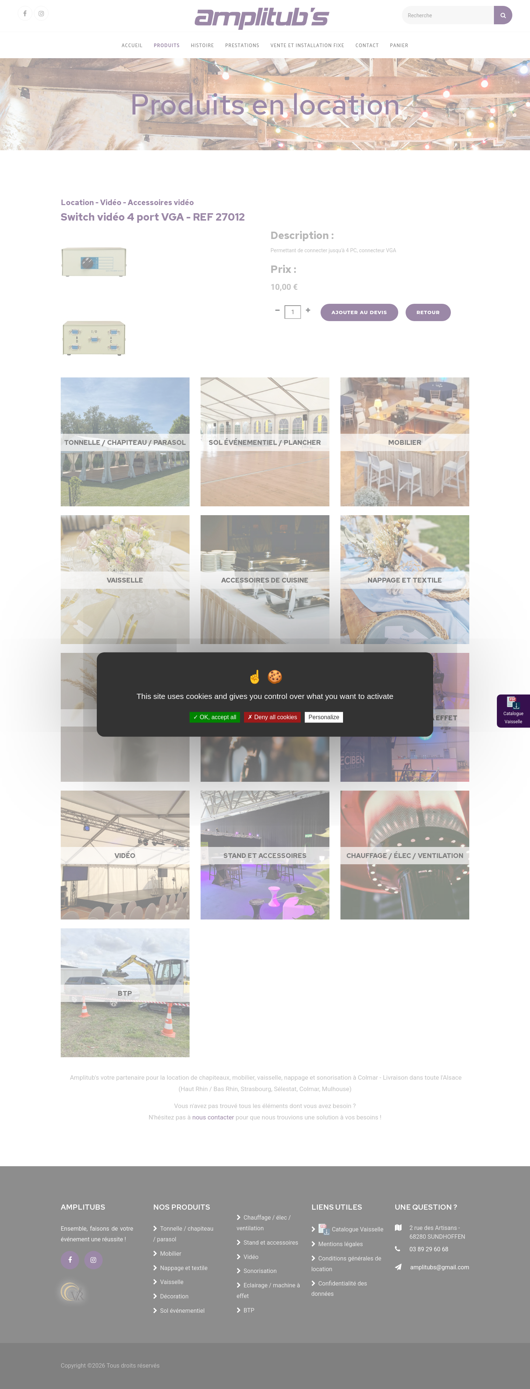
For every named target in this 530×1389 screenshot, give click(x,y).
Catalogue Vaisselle (513, 717)
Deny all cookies (272, 717)
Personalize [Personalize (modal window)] (323, 717)
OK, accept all (214, 717)
